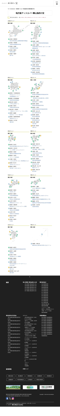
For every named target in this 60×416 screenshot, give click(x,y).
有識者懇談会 (43, 315)
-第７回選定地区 (44, 292)
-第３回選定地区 (44, 299)
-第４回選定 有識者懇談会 (46, 329)
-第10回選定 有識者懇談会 (46, 319)
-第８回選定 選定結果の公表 (30, 289)
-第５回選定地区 (44, 295)
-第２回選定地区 (44, 300)
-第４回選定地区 (44, 297)
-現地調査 (26, 365)
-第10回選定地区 (44, 287)
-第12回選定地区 (44, 284)
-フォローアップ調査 (45, 307)
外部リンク (25, 369)
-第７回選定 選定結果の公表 (30, 290)
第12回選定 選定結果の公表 (30, 282)
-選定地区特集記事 (45, 304)
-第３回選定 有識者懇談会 (46, 330)
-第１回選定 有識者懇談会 (46, 334)
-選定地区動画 (44, 312)
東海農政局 (49, 375)
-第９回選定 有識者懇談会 (46, 320)
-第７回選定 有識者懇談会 (46, 324)
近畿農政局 (10, 379)
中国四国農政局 (20, 379)
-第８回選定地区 (44, 290)
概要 (7, 282)
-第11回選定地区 (44, 285)
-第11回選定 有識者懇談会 (46, 317)
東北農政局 (20, 375)
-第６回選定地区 (44, 294)
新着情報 (9, 369)
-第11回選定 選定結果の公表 (30, 284)
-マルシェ (26, 362)
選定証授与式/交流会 (11, 315)
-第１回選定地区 (44, 302)
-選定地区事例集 (44, 305)
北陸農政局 (39, 375)
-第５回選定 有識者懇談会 (46, 327)
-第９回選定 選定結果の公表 (30, 287)
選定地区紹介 (12, 8)
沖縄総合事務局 (39, 379)
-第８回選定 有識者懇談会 (46, 322)
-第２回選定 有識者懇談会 (46, 332)
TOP (8, 8)
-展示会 (26, 364)
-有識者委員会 (44, 335)
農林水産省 (10, 375)
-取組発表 (26, 350)
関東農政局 (30, 375)
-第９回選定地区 (44, 289)
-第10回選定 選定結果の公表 (30, 285)
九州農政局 (30, 379)
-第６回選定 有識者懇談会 (46, 325)
